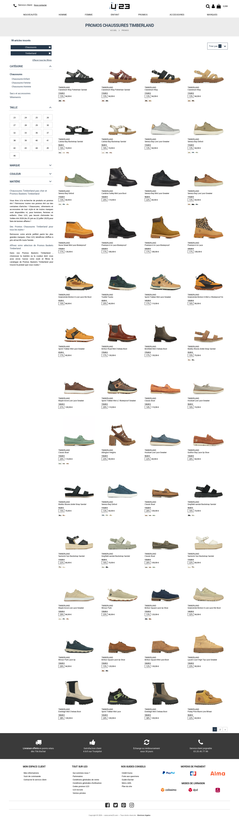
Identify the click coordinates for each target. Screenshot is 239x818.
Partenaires (78, 776)
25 (37, 117)
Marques (212, 14)
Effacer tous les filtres (42, 60)
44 (37, 148)
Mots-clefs (126, 783)
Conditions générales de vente (86, 779)
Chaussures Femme (21, 82)
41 (48, 140)
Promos (125, 30)
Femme (89, 14)
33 (26, 132)
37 (48, 132)
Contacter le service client (35, 779)
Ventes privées (79, 793)
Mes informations (31, 773)
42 (14, 148)
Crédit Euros (127, 773)
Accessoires (177, 14)
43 (26, 148)
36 (37, 132)
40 (37, 140)
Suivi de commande (32, 776)
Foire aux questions (130, 776)
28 (26, 125)
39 (26, 140)
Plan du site (127, 786)
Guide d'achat (128, 779)
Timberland (38, 53)
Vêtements (15, 97)
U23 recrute (78, 789)
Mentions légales (143, 815)
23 (14, 117)
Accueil (113, 30)
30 (48, 125)
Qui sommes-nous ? (81, 773)
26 (48, 117)
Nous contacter (40, 5)
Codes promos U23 (81, 786)
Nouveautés (30, 14)
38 (14, 140)
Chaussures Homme (21, 86)
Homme (63, 14)
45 (48, 148)
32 (14, 132)
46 (14, 155)
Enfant (115, 14)
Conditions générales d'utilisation (87, 783)
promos (143, 14)
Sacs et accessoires (20, 93)
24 (26, 117)
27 (14, 125)
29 (37, 125)
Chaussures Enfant (21, 78)
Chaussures (38, 47)
